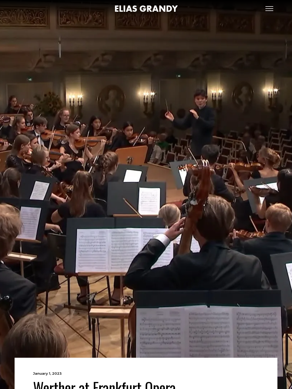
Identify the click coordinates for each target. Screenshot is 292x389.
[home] (146, 8)
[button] (269, 8)
